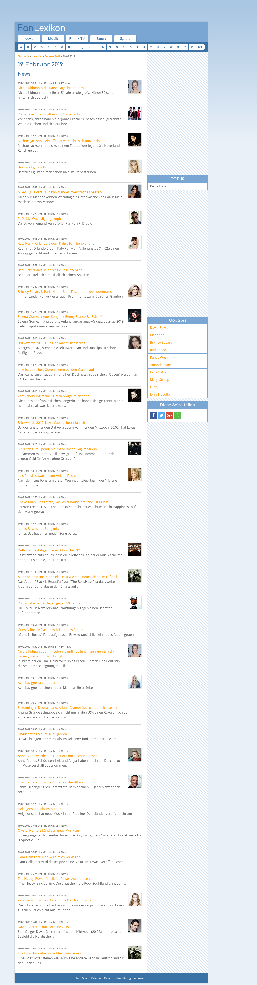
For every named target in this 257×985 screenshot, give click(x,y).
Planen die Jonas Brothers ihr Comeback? (49, 114)
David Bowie (159, 327)
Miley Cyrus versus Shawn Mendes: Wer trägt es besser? (60, 192)
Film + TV (77, 39)
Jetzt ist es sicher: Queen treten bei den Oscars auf (56, 369)
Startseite (23, 56)
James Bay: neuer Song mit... (39, 528)
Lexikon (42, 28)
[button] (153, 415)
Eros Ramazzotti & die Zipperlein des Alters (50, 782)
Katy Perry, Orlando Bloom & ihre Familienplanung (56, 243)
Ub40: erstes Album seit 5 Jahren (42, 734)
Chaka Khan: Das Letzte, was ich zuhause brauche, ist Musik (63, 502)
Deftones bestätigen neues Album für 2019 (50, 550)
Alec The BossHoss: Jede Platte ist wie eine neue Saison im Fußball (67, 576)
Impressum (140, 978)
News (28, 39)
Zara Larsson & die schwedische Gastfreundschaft (56, 900)
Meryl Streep (159, 379)
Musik (53, 39)
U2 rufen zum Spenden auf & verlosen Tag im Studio (57, 449)
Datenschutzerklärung (117, 978)
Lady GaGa (158, 372)
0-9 (200, 47)
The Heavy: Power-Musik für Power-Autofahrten (54, 878)
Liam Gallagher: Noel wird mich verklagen (49, 857)
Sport (101, 39)
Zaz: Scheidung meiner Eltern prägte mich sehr (53, 396)
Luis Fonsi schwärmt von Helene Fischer (48, 475)
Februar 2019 (52, 56)
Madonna (157, 335)
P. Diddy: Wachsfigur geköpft (39, 218)
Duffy (154, 387)
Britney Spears (161, 342)
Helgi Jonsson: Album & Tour (39, 809)
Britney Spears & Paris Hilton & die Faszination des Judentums (65, 291)
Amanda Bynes (161, 365)
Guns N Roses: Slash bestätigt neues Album (51, 629)
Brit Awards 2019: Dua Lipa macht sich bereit (51, 343)
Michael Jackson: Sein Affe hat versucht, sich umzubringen (61, 141)
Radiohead (158, 350)
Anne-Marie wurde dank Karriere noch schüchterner (57, 756)
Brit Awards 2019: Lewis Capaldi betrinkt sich (51, 422)
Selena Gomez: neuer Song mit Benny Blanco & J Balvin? (60, 316)
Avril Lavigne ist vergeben (37, 682)
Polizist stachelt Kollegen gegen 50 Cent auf (50, 603)
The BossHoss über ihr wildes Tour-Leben (49, 953)
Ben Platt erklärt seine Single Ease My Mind (50, 270)
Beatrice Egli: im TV (32, 167)
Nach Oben (81, 978)
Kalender (37, 56)
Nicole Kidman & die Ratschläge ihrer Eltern (51, 88)
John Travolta (160, 394)
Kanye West (159, 357)
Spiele (125, 39)
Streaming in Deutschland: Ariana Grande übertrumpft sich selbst (67, 707)
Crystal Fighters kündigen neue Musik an (48, 830)
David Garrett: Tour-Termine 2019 (43, 927)
